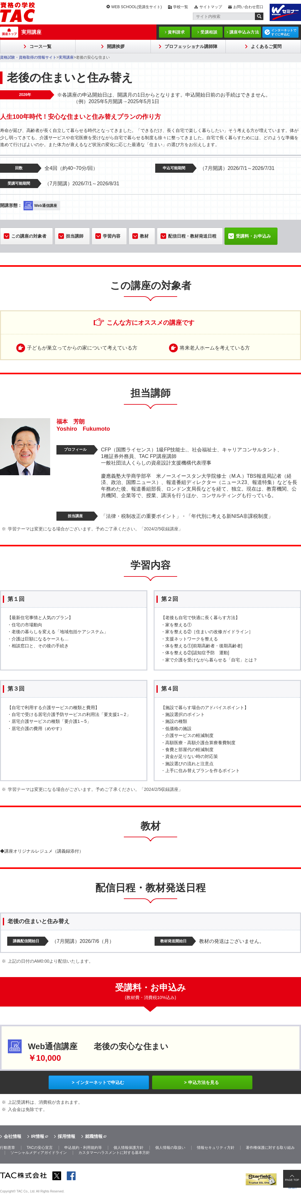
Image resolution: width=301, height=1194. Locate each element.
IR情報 (37, 1136)
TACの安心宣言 (40, 1147)
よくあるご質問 (266, 46)
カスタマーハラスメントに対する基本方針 (114, 1152)
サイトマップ (210, 7)
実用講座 (31, 32)
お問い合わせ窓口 (248, 7)
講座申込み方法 (244, 32)
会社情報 (12, 1136)
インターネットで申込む (100, 1082)
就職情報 (94, 1136)
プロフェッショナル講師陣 (191, 46)
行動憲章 (7, 1147)
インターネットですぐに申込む (283, 32)
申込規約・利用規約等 (83, 1147)
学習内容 (111, 236)
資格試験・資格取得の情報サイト (28, 57)
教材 (144, 236)
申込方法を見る (203, 1082)
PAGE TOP (292, 1179)
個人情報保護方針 (129, 1147)
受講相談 (208, 32)
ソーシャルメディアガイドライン (38, 1152)
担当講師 (74, 236)
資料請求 (176, 32)
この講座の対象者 (28, 236)
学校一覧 (180, 7)
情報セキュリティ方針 (216, 1147)
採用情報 (66, 1136)
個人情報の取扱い (170, 1147)
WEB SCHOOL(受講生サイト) (136, 7)
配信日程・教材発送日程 (192, 236)
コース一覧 (40, 46)
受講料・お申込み (253, 236)
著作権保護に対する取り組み (270, 1147)
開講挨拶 (115, 46)
